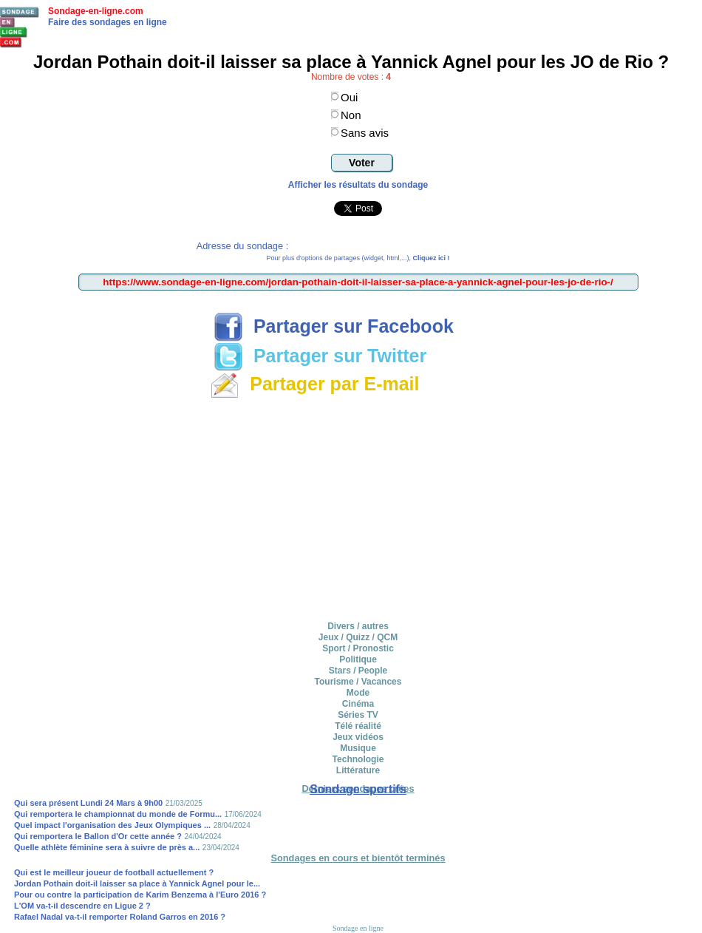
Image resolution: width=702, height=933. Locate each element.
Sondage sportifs (358, 789)
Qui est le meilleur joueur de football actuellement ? (114, 872)
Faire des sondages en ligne (107, 22)
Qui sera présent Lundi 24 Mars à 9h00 (88, 802)
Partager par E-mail (314, 383)
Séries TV (358, 715)
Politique (358, 659)
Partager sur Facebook (334, 326)
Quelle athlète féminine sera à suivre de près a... (107, 847)
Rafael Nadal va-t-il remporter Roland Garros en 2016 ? (119, 916)
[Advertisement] (358, 507)
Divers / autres (358, 626)
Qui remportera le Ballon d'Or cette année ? (98, 836)
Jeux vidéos (358, 737)
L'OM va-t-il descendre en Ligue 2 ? (82, 905)
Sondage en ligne (358, 928)
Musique (358, 748)
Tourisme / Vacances (358, 681)
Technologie (358, 759)
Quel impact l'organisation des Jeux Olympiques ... (112, 825)
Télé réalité (358, 726)
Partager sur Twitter (320, 355)
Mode (358, 693)
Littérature (358, 770)
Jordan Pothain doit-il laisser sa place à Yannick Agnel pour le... (137, 883)
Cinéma (358, 704)
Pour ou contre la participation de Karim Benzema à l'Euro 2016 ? (140, 894)
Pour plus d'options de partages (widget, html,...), (358, 258)
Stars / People (358, 670)
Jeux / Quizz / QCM (358, 637)
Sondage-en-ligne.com (95, 11)
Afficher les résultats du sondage (358, 185)
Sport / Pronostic (358, 648)
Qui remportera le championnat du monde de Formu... (118, 814)
